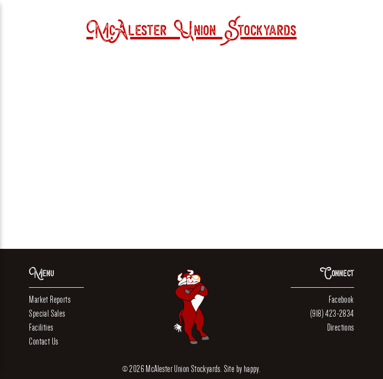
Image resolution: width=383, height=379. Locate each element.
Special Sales (47, 313)
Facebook (341, 299)
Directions (340, 327)
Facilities (41, 327)
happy (251, 369)
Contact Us (43, 341)
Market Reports (49, 299)
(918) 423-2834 (332, 313)
